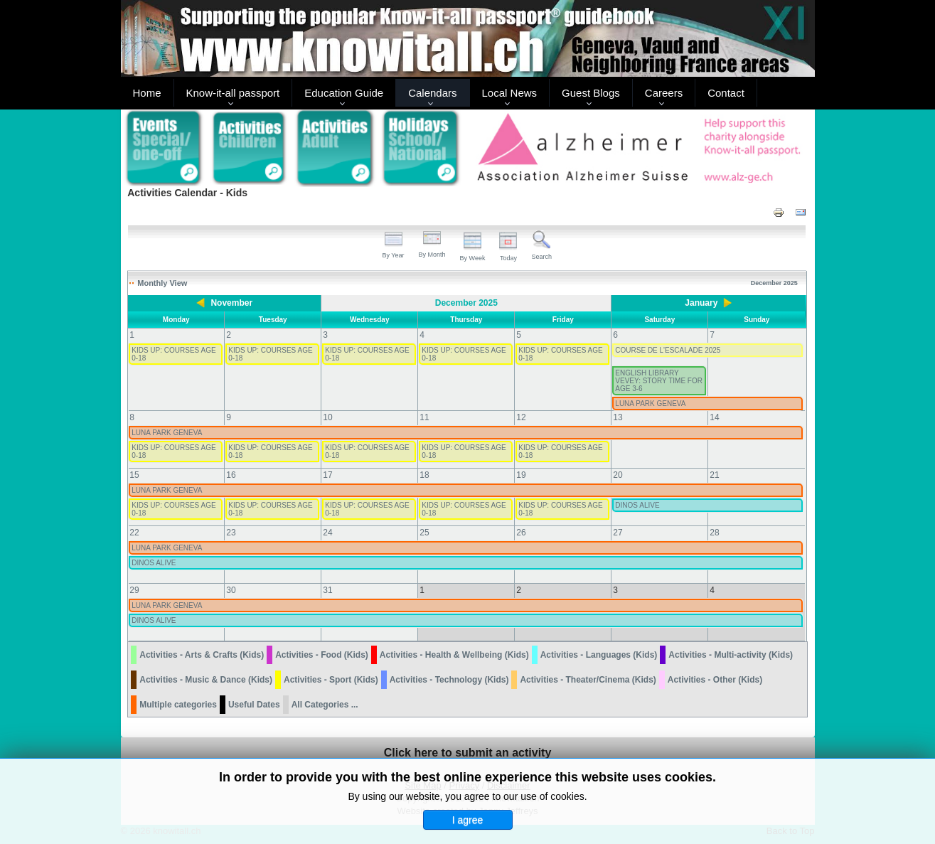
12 (520, 417)
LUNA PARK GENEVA (650, 403)
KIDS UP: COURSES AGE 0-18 (173, 354)
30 (230, 590)
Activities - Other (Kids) (715, 680)
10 (327, 417)
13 (617, 417)
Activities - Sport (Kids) (331, 680)
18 (424, 475)
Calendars (432, 93)
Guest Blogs (591, 93)
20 (617, 475)
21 (714, 475)
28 (714, 533)
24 (327, 533)
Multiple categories (178, 705)
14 (714, 417)
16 (230, 475)
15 (134, 475)
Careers (664, 93)
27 (617, 533)
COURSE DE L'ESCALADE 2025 (667, 350)
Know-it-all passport (233, 93)
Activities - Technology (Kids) (449, 680)
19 (520, 475)
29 (134, 590)
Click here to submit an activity (468, 753)
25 (424, 533)
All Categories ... (325, 705)
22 (134, 533)
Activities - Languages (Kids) (599, 655)
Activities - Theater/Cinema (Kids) (588, 680)
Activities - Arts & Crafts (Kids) (201, 655)
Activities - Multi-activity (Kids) (730, 655)
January (701, 303)
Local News (510, 93)
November (231, 303)
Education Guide (343, 93)
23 (230, 533)
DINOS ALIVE (637, 505)
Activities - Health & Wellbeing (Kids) (454, 655)
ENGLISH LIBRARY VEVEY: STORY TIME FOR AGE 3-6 (658, 380)
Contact (725, 93)
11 (424, 417)
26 (520, 533)
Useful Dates (254, 705)
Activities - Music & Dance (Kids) (205, 680)
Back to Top (790, 831)
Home (147, 93)
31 (327, 590)
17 (327, 475)
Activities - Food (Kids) (321, 655)
